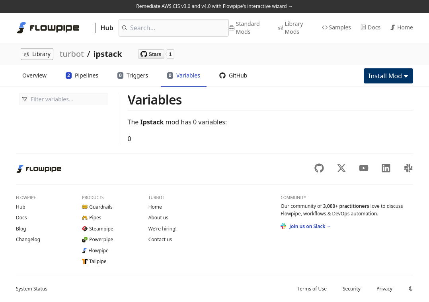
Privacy (384, 288)
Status (31, 288)
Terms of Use (311, 288)
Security (352, 288)
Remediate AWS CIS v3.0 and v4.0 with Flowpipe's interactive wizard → (214, 6)
